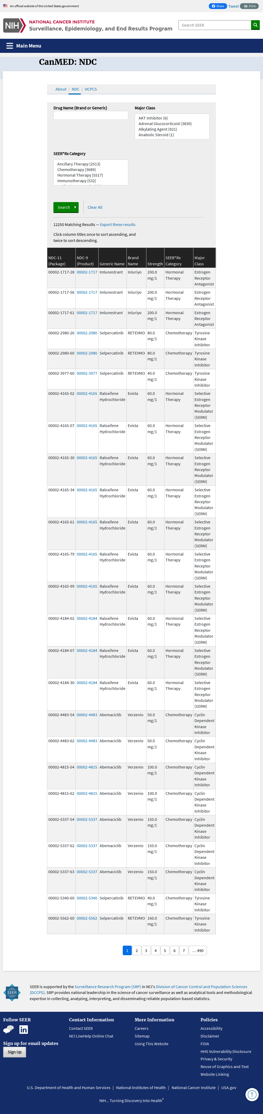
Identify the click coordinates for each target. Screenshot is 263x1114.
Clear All (95, 207)
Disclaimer (210, 1036)
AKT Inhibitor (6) (172, 118)
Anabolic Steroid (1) (172, 135)
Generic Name (112, 263)
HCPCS (91, 89)
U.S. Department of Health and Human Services (69, 1087)
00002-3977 (87, 373)
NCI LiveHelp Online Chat (91, 1036)
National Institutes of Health (141, 1087)
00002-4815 (87, 767)
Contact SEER (81, 1028)
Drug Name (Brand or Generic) (80, 107)
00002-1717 (87, 272)
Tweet (233, 6)
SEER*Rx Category (69, 153)
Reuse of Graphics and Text (225, 1066)
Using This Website (151, 1043)
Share (219, 6)
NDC (75, 89)
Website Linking (215, 1074)
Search (64, 207)
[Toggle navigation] (23, 46)
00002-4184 (87, 618)
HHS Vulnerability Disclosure (226, 1051)
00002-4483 (87, 714)
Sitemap (142, 1036)
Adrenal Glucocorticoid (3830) (172, 123)
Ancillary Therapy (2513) (91, 164)
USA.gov (228, 1087)
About (61, 89)
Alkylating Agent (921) (172, 129)
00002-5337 (87, 819)
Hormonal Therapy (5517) (91, 175)
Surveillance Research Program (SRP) (108, 986)
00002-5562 (87, 918)
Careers (142, 1028)
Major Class (145, 107)
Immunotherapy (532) (91, 180)
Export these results (117, 224)
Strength (155, 263)
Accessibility (211, 1028)
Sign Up (15, 1052)
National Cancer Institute (194, 1087)
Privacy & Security (216, 1058)
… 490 (197, 950)
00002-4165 (87, 393)
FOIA (205, 1043)
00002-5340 (87, 897)
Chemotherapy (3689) (91, 169)
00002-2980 (87, 332)
